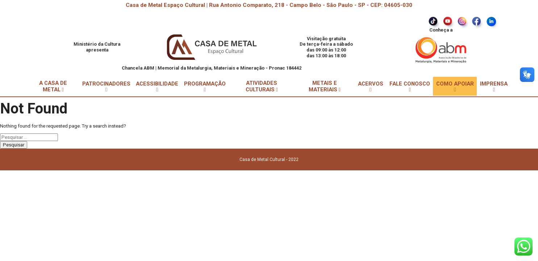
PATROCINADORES (106, 86)
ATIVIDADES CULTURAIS (262, 86)
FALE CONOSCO (409, 86)
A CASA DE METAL (53, 86)
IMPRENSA (494, 86)
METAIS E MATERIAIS (325, 86)
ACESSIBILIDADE (157, 86)
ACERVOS (370, 86)
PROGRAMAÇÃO (205, 86)
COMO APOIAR (455, 86)
